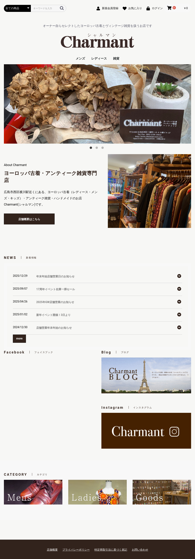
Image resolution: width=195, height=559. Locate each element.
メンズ (80, 58)
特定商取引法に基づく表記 (110, 549)
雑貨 (116, 58)
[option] (97, 104)
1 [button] (92, 148)
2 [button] (97, 148)
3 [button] (103, 148)
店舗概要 (52, 549)
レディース (99, 58)
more (19, 338)
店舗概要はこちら (29, 219)
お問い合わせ (140, 549)
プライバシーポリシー (76, 549)
